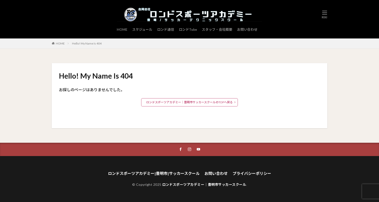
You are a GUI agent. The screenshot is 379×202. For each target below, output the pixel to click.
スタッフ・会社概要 (217, 29)
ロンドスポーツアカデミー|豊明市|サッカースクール (154, 173)
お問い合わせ (247, 29)
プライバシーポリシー (252, 173)
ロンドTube (188, 29)
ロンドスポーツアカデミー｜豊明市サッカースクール (204, 184)
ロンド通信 (165, 29)
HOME (122, 29)
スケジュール (142, 29)
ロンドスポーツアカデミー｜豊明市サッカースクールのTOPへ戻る (189, 102)
